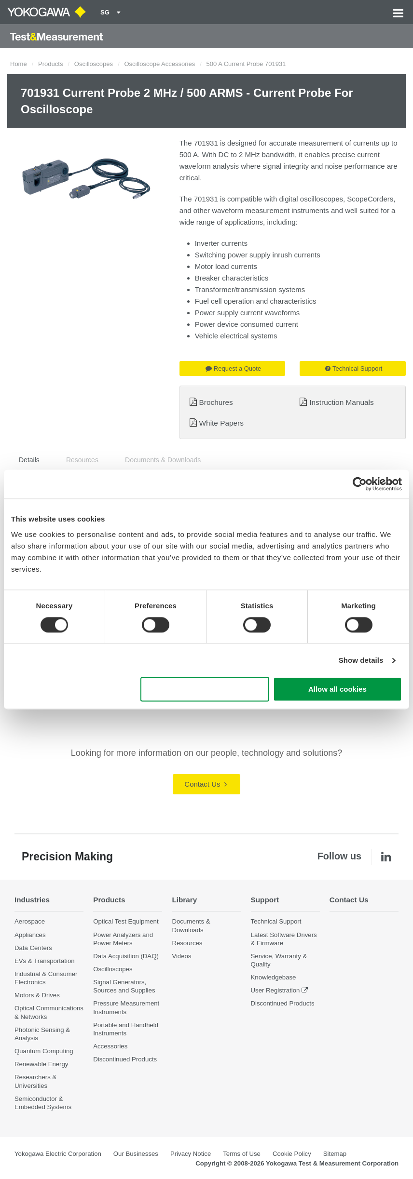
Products (50, 63)
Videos (181, 956)
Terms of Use (242, 1153)
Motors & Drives (37, 995)
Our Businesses (135, 1153)
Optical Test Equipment (125, 921)
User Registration (275, 990)
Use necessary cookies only (204, 689)
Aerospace (29, 921)
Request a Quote (233, 368)
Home (18, 63)
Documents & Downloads (163, 460)
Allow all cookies (337, 689)
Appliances (30, 934)
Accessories (110, 1046)
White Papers (221, 423)
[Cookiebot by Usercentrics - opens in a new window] (359, 484)
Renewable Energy (41, 1064)
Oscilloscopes (93, 63)
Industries (32, 900)
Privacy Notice (190, 1153)
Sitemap (334, 1153)
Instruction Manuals (341, 402)
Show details (361, 660)
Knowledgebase (273, 977)
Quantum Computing (43, 1051)
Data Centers (33, 947)
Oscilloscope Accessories (159, 63)
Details (29, 460)
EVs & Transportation (44, 961)
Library (184, 900)
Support (265, 900)
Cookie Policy (292, 1153)
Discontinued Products (125, 1059)
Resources (82, 460)
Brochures (216, 402)
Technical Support (353, 368)
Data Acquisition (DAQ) (126, 956)
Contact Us (205, 784)
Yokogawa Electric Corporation (57, 1153)
